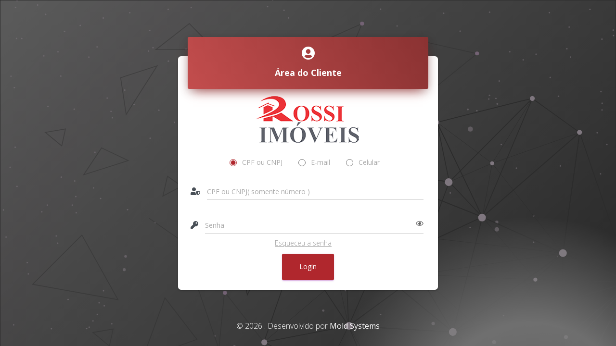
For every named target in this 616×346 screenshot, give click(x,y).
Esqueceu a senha (303, 242)
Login (308, 266)
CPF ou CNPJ (256, 162)
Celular (363, 162)
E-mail (314, 162)
